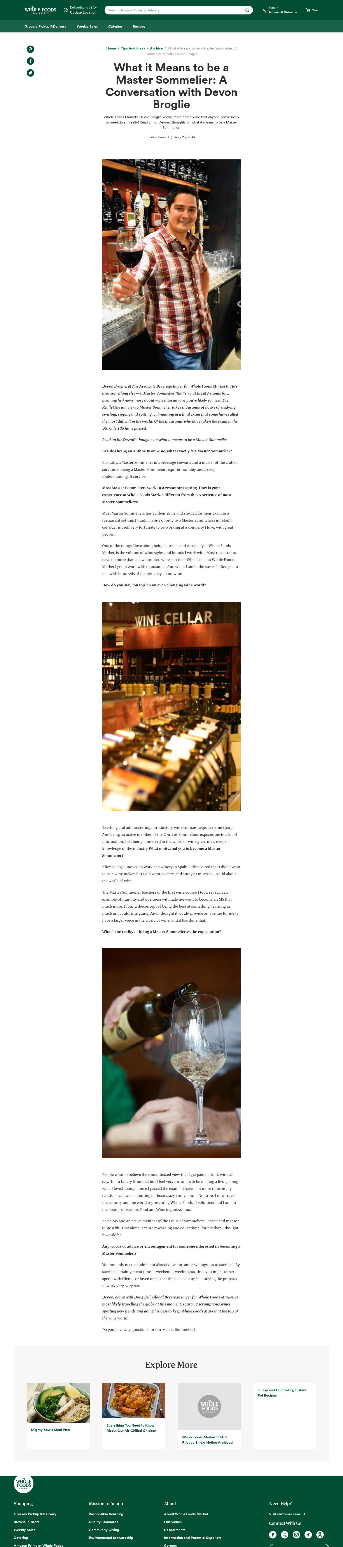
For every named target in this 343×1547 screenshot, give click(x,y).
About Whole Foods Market (186, 1514)
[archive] (156, 48)
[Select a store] (80, 10)
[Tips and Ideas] (133, 48)
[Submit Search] (247, 10)
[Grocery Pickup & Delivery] (45, 26)
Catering (21, 1537)
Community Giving (104, 1529)
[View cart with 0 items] (311, 10)
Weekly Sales (24, 1529)
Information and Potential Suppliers (192, 1537)
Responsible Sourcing (106, 1514)
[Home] (111, 48)
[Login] (280, 10)
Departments (174, 1529)
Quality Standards (103, 1521)
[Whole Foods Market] (40, 10)
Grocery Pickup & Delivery (35, 1514)
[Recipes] (139, 26)
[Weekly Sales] (87, 26)
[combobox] (171, 10)
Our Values (173, 1521)
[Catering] (115, 26)
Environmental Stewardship (111, 1537)
